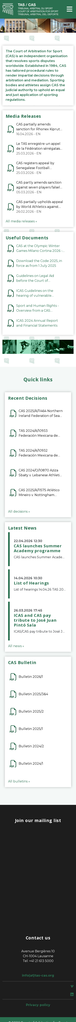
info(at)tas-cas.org (38, 975)
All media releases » (21, 221)
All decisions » (19, 511)
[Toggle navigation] (69, 9)
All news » (16, 646)
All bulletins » (19, 781)
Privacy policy (38, 1005)
